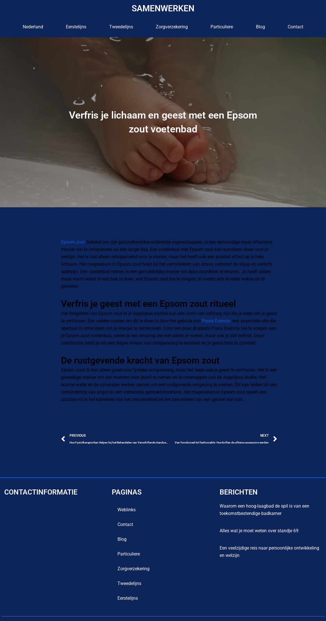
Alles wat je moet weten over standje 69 (259, 523)
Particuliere (222, 26)
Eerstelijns (76, 26)
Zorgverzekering (172, 26)
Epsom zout (73, 242)
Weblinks (126, 502)
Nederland (33, 26)
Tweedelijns (121, 26)
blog (260, 26)
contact (295, 26)
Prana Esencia (211, 313)
